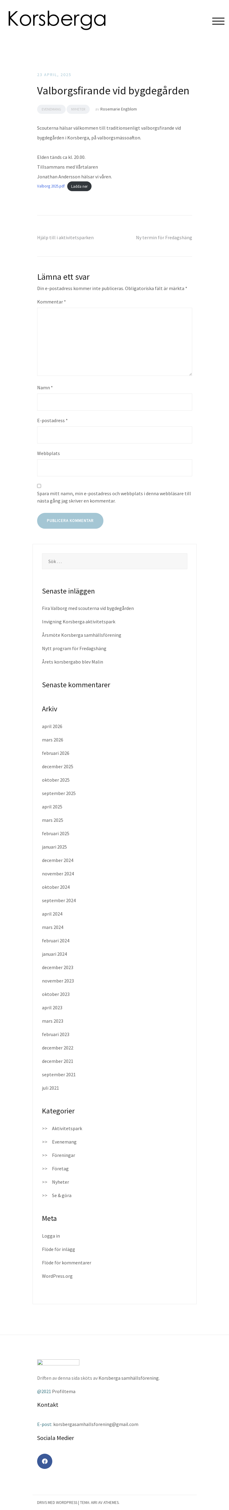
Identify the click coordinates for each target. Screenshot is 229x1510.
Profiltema (63, 1391)
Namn (45, 387)
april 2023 (52, 1007)
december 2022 (57, 1048)
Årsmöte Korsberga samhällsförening (81, 635)
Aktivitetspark (67, 1128)
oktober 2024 (56, 887)
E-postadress (52, 420)
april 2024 (52, 914)
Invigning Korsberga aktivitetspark (78, 621)
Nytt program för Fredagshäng (74, 648)
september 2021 (59, 1074)
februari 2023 (55, 1034)
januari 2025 (54, 847)
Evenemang (51, 109)
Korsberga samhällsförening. (129, 1378)
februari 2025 (55, 833)
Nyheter (78, 109)
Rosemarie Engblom (118, 109)
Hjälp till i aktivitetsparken (65, 237)
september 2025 (59, 793)
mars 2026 (52, 740)
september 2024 (59, 900)
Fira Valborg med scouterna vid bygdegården (88, 608)
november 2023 (58, 981)
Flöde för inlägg (58, 1249)
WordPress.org (57, 1276)
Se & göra (61, 1195)
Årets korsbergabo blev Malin (72, 662)
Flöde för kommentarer (66, 1263)
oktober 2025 (56, 780)
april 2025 (52, 807)
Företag (60, 1168)
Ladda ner (79, 186)
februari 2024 (55, 940)
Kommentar (51, 302)
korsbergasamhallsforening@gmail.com (95, 1424)
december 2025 (57, 766)
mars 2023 (52, 1021)
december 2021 (57, 1061)
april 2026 (52, 726)
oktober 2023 (56, 994)
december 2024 (57, 860)
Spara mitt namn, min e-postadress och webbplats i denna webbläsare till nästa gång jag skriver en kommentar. (114, 497)
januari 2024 (54, 954)
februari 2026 (55, 753)
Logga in (51, 1236)
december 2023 (57, 967)
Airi (94, 1502)
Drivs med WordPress (57, 1502)
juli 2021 (50, 1088)
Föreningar (63, 1155)
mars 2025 (52, 820)
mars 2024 (52, 927)
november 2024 (58, 874)
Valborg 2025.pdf (50, 186)
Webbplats (48, 453)
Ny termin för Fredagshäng (164, 237)
